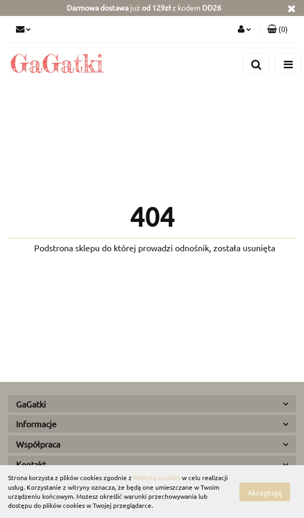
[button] (277, 29)
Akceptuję (264, 492)
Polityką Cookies (156, 477)
